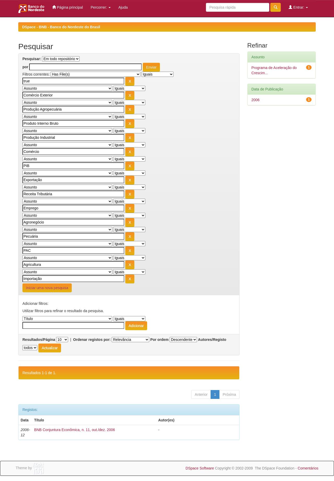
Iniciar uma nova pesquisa (47, 288)
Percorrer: (101, 7)
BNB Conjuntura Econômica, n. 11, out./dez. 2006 (74, 430)
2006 (256, 100)
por (25, 67)
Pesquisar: (31, 59)
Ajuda (123, 7)
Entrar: (298, 7)
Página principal (67, 7)
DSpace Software (200, 468)
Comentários (308, 468)
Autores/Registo (212, 339)
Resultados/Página (38, 339)
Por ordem (159, 339)
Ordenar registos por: (92, 339)
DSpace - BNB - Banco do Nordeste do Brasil (61, 27)
